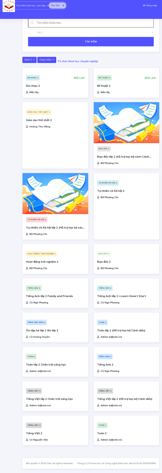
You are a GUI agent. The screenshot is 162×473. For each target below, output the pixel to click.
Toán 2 (102, 322)
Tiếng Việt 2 (33, 391)
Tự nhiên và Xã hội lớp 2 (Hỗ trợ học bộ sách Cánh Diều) (55, 228)
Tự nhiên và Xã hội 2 (111, 190)
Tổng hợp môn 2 (36, 322)
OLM (49, 463)
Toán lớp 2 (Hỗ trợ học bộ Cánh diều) (121, 330)
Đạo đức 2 (104, 148)
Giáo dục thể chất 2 (38, 112)
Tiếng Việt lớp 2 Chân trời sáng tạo (49, 399)
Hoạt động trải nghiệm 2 (41, 254)
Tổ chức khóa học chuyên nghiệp (78, 61)
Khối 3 (28, 59)
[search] (57, 5)
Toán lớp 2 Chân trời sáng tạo (46, 364)
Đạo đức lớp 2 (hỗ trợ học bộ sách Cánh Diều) (123, 157)
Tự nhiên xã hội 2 (36, 219)
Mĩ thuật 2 (104, 78)
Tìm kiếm (91, 41)
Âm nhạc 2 (32, 78)
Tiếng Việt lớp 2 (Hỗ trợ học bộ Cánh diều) (124, 399)
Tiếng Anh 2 (33, 288)
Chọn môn (46, 59)
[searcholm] (11, 5)
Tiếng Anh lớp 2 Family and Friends (49, 296)
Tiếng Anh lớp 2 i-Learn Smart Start (121, 296)
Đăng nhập (150, 5)
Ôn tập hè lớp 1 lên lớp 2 (42, 330)
